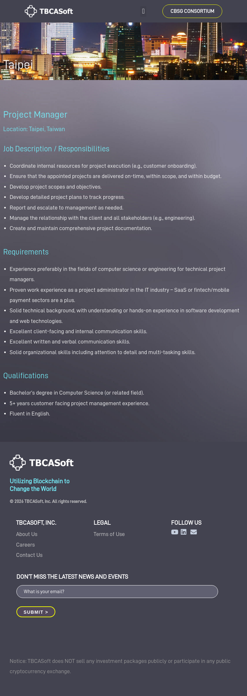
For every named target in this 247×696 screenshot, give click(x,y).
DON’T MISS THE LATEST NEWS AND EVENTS (72, 577)
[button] (143, 11)
